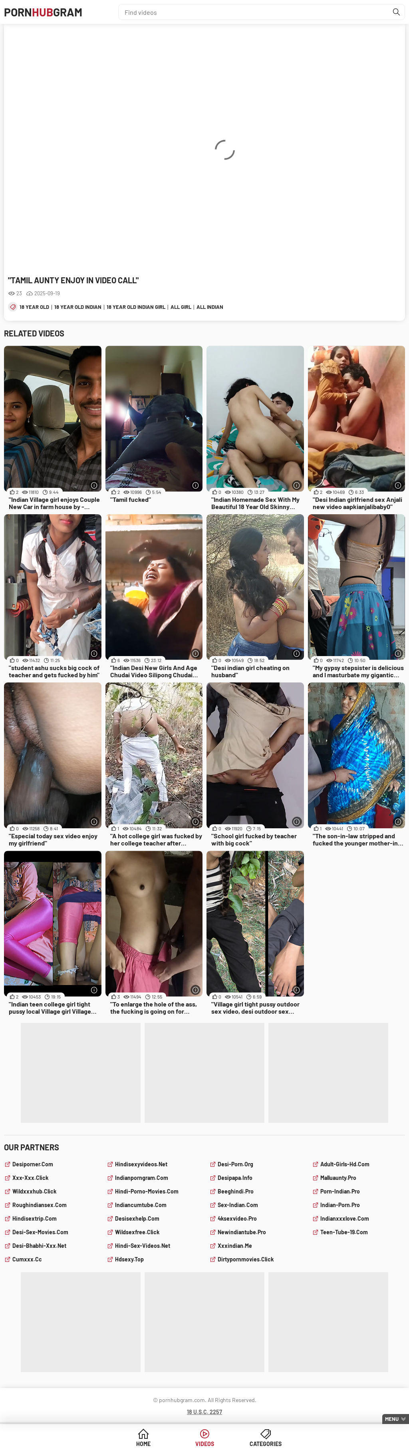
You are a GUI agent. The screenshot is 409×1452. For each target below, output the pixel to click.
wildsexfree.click (137, 1232)
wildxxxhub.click (34, 1191)
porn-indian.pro (340, 1191)
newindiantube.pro (242, 1232)
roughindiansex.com (39, 1204)
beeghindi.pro (236, 1191)
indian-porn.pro (340, 1204)
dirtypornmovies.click (246, 1259)
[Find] (396, 12)
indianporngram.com (141, 1177)
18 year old (34, 307)
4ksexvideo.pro (237, 1218)
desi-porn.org (235, 1164)
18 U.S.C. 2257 (204, 1411)
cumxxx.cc (27, 1259)
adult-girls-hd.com (344, 1164)
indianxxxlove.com (344, 1218)
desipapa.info (235, 1177)
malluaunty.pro (338, 1177)
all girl (181, 307)
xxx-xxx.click (30, 1177)
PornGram (43, 12)
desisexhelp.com (137, 1218)
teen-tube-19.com (344, 1232)
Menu (392, 1419)
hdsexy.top (129, 1259)
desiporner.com (32, 1164)
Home (143, 1443)
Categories (266, 1443)
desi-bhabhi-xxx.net (39, 1245)
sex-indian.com (238, 1204)
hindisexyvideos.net (141, 1164)
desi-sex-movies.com (40, 1232)
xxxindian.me (235, 1245)
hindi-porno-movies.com (147, 1191)
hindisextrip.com (34, 1218)
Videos (204, 1443)
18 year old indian (77, 307)
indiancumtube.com (141, 1204)
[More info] (94, 485)
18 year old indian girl (136, 307)
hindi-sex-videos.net (142, 1245)
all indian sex (215, 307)
